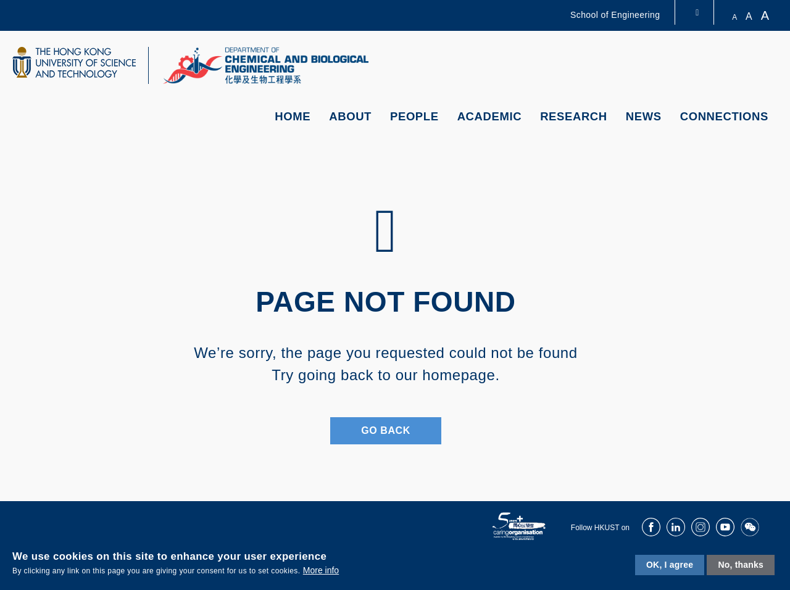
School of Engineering (615, 15)
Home (292, 116)
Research (573, 116)
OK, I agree (669, 565)
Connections (724, 116)
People (414, 116)
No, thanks (740, 565)
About (350, 116)
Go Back (385, 430)
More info (321, 570)
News (644, 116)
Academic (489, 116)
